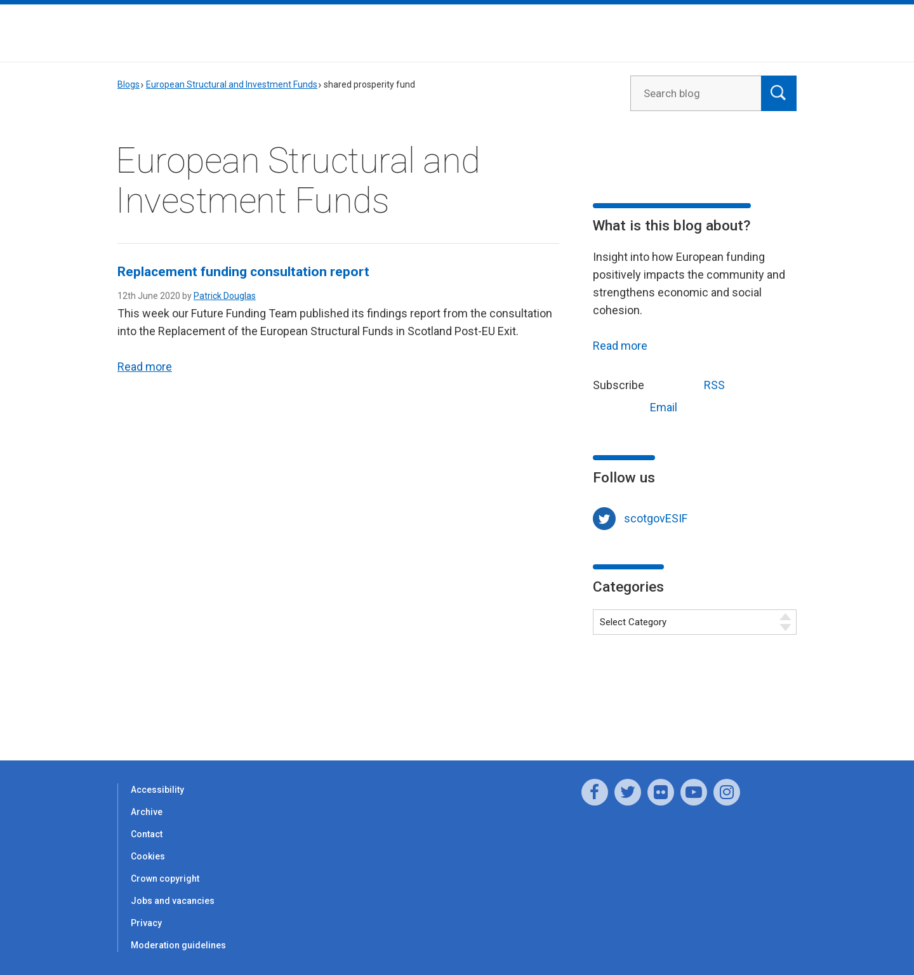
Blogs (128, 84)
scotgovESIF (655, 518)
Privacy (146, 923)
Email (639, 406)
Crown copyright (165, 878)
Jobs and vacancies (173, 901)
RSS (690, 384)
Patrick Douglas (225, 296)
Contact (146, 834)
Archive (146, 812)
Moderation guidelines (178, 945)
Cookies (148, 856)
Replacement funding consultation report (243, 271)
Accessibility (157, 790)
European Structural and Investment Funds (231, 84)
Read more (144, 366)
